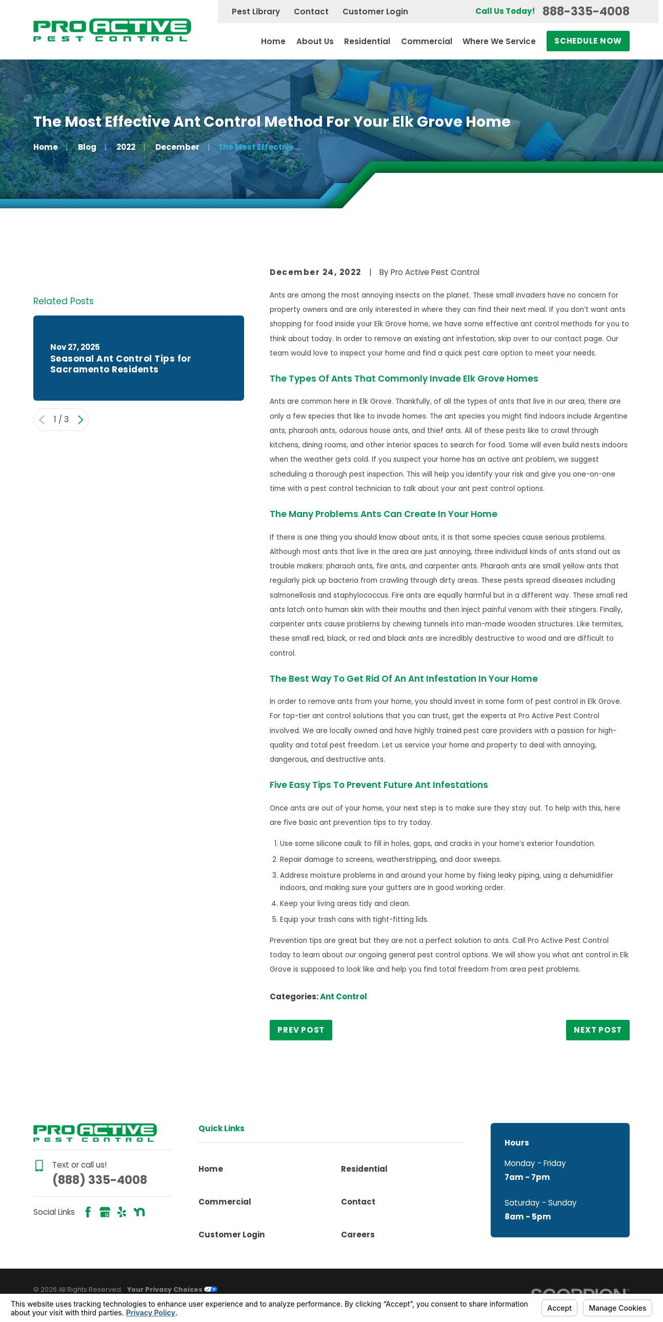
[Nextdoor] (139, 1212)
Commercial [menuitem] (426, 41)
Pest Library (256, 11)
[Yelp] (121, 1212)
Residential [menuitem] (367, 41)
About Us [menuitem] (315, 41)
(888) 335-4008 (99, 1180)
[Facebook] (88, 1212)
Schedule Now (588, 40)
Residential (364, 1168)
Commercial (224, 1201)
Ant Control (343, 996)
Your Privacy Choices (172, 1289)
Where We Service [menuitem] (499, 41)
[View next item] (80, 553)
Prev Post (301, 1029)
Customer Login (375, 11)
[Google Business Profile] (104, 1212)
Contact (311, 11)
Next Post (598, 1029)
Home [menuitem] (273, 41)
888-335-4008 (586, 11)
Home (210, 1168)
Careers (358, 1234)
